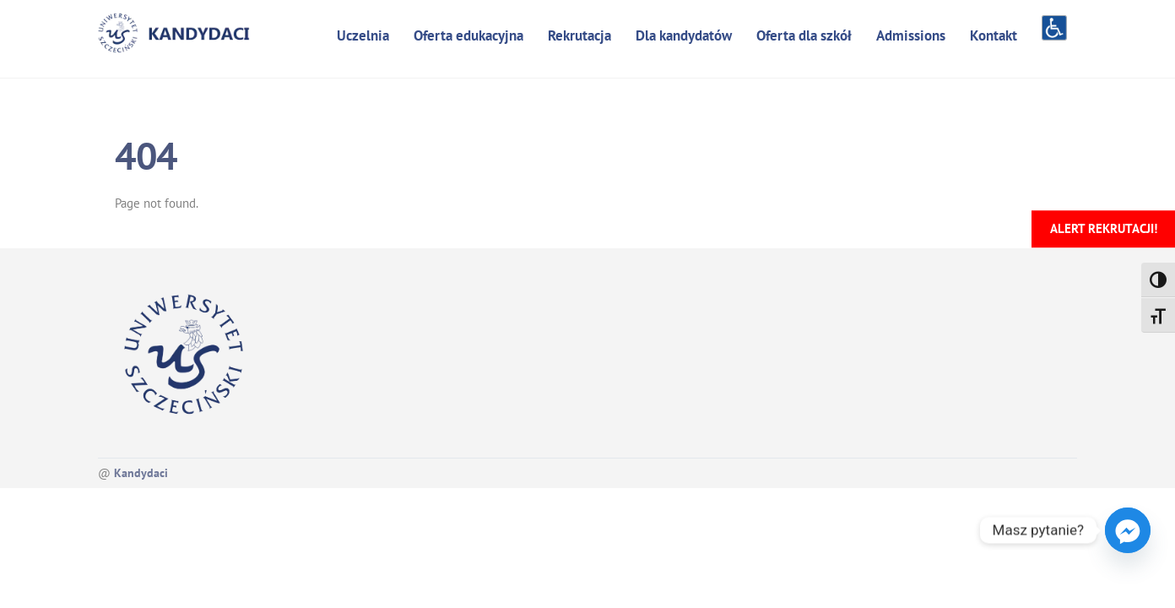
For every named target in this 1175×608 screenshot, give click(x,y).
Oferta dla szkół (804, 35)
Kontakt (993, 35)
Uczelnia (363, 35)
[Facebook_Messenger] (1128, 530)
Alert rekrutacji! (1103, 228)
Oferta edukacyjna (468, 35)
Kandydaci (141, 472)
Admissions (910, 35)
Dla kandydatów (684, 35)
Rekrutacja (579, 35)
